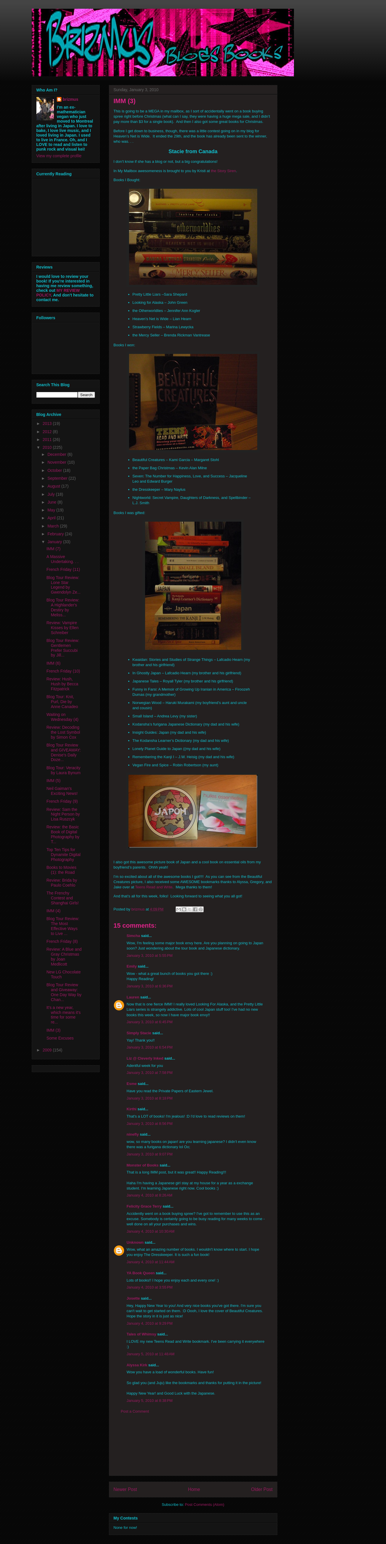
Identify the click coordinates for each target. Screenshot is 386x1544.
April (52, 518)
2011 (48, 439)
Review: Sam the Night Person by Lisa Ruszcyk (63, 814)
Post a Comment (135, 1411)
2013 (48, 423)
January (55, 541)
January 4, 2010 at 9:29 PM (150, 1323)
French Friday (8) (61, 941)
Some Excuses (59, 1038)
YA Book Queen (141, 1273)
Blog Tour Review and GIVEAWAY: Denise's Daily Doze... (63, 752)
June (52, 502)
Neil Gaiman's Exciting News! (61, 791)
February (56, 534)
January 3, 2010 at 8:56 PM (150, 1123)
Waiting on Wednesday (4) (62, 717)
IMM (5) (53, 780)
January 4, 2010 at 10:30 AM (151, 1231)
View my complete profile (59, 155)
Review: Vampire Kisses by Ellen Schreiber (62, 627)
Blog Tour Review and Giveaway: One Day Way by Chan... (63, 992)
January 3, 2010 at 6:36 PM (150, 986)
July (51, 494)
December (57, 454)
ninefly (133, 1134)
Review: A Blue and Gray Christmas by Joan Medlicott (64, 956)
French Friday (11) (63, 569)
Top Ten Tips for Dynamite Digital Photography (63, 854)
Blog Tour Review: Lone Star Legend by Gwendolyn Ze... (63, 584)
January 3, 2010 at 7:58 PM (150, 1072)
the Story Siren (223, 171)
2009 (48, 1050)
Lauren (133, 997)
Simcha (133, 936)
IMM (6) (53, 663)
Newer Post (125, 1489)
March (53, 526)
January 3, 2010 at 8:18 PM (150, 1098)
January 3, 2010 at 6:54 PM (150, 1047)
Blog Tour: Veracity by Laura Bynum (63, 770)
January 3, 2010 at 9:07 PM (150, 1154)
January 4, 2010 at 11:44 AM (151, 1262)
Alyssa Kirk (137, 1365)
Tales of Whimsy (141, 1334)
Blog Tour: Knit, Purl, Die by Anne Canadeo (62, 701)
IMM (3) (53, 1030)
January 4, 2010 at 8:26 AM (149, 1195)
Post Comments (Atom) (204, 1504)
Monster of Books (143, 1165)
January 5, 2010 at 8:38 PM (150, 1400)
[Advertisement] (193, 1449)
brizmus (70, 99)
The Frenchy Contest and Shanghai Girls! (62, 898)
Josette (133, 1298)
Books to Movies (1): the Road (61, 870)
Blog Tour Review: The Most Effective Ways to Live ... (62, 926)
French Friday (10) (63, 671)
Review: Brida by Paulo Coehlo (61, 882)
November (57, 462)
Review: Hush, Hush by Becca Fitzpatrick (62, 684)
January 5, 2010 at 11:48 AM (151, 1354)
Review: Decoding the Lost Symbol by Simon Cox (63, 732)
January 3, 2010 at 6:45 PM (150, 1022)
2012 (48, 431)
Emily (132, 966)
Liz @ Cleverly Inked (145, 1058)
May (51, 510)
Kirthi (132, 1109)
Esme (132, 1083)
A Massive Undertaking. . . (62, 559)
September (57, 478)
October (55, 470)
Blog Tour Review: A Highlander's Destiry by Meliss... (62, 607)
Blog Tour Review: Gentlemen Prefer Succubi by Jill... (62, 647)
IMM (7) (53, 548)
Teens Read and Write (153, 887)
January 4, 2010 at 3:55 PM (150, 1287)
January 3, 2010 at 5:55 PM (150, 955)
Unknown (135, 1242)
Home (194, 1489)
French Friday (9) (61, 801)
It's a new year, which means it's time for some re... (63, 1014)
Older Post (262, 1489)
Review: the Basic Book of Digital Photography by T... (62, 834)
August (54, 486)
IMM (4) (53, 910)
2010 (48, 447)
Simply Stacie (139, 1033)
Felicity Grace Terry (144, 1206)
